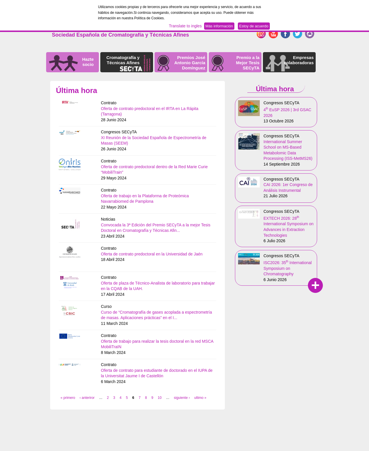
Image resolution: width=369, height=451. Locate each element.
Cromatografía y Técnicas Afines (123, 60)
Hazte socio (88, 62)
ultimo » (200, 398)
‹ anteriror (87, 398)
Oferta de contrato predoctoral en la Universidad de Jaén (152, 254)
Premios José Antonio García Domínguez (189, 62)
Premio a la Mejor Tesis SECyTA (247, 62)
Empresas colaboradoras (299, 60)
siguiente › (182, 398)
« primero (68, 398)
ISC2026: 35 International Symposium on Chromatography (287, 268)
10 (159, 398)
